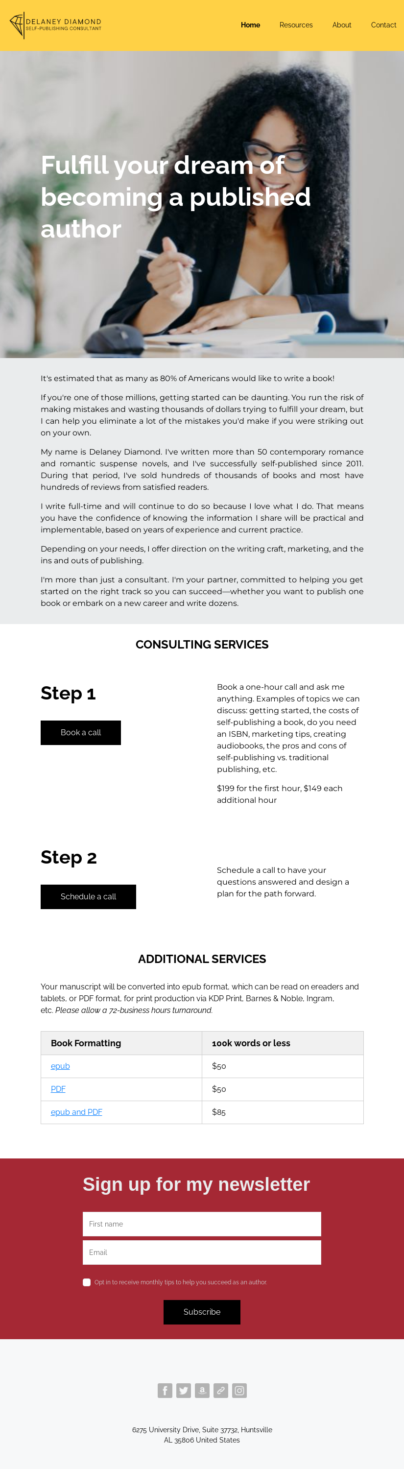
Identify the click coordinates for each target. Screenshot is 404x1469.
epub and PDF (76, 1112)
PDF (58, 1089)
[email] (202, 1252)
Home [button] (250, 25)
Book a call (81, 732)
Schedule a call (88, 896)
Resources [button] (296, 25)
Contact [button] (384, 25)
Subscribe (202, 1312)
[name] (202, 1224)
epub (60, 1066)
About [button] (342, 25)
